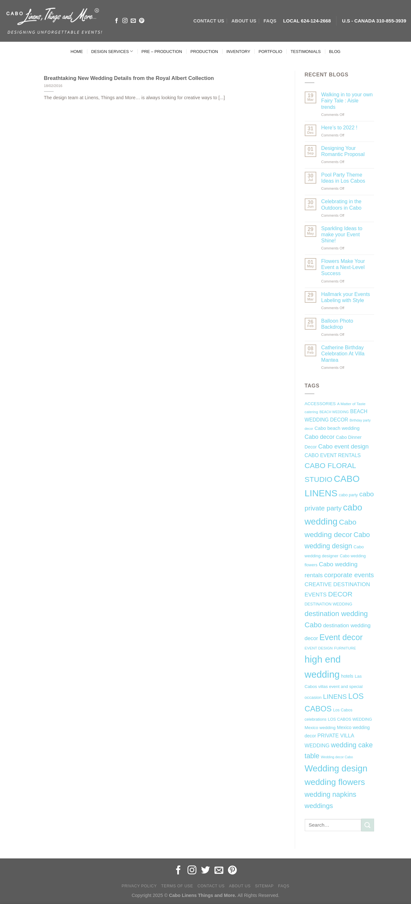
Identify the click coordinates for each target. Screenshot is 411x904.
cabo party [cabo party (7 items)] (348, 495)
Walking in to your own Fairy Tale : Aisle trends (346, 100)
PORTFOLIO (270, 51)
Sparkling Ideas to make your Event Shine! (341, 234)
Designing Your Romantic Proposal (342, 151)
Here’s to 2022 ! (339, 127)
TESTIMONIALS (306, 51)
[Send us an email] (133, 21)
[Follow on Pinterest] (141, 21)
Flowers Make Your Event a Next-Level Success (343, 267)
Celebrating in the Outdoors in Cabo (341, 204)
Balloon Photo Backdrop (337, 324)
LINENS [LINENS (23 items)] (335, 696)
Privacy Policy (139, 886)
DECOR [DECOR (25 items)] (340, 594)
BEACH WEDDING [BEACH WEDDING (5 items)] (334, 412)
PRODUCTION (204, 51)
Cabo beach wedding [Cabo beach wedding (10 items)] (337, 428)
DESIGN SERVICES (112, 51)
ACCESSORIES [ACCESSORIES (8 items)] (320, 403)
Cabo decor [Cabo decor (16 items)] (320, 437)
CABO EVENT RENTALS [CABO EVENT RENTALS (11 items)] (333, 455)
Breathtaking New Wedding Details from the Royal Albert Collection (129, 78)
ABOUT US (244, 20)
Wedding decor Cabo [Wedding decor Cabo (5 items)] (337, 757)
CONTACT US (208, 20)
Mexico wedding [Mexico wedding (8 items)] (320, 727)
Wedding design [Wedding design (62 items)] (336, 768)
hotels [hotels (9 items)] (347, 676)
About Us (239, 886)
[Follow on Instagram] (124, 21)
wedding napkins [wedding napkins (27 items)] (330, 794)
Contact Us (211, 886)
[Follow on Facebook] (116, 21)
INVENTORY (238, 51)
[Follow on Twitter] (205, 871)
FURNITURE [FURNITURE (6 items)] (345, 648)
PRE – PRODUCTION (161, 51)
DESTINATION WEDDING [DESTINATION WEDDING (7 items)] (328, 604)
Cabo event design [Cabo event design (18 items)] (343, 446)
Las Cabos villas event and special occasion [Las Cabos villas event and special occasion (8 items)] (334, 687)
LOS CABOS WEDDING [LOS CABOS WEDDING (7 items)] (350, 719)
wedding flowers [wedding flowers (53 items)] (335, 782)
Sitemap (264, 886)
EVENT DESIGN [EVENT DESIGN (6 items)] (319, 648)
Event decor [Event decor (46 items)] (341, 637)
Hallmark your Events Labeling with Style (345, 297)
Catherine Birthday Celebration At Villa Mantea (342, 353)
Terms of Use (177, 886)
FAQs (270, 20)
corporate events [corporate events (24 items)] (349, 574)
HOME (77, 51)
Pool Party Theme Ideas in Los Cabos (343, 178)
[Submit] (367, 825)
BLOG (335, 51)
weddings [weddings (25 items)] (319, 805)
